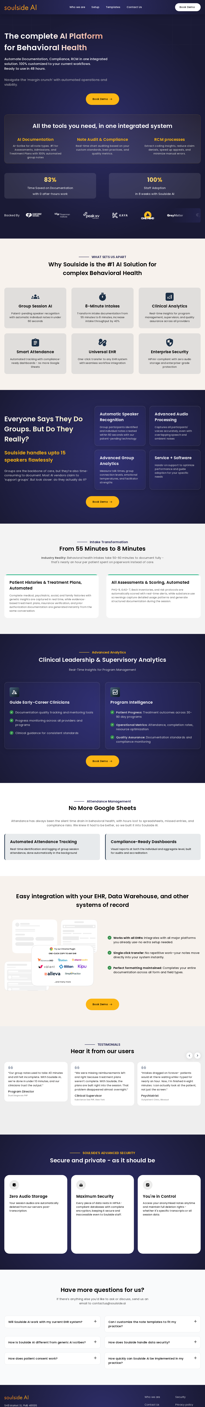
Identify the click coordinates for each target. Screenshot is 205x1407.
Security (180, 1397)
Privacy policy (184, 1405)
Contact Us (134, 7)
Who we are (77, 7)
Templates (113, 7)
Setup (95, 7)
